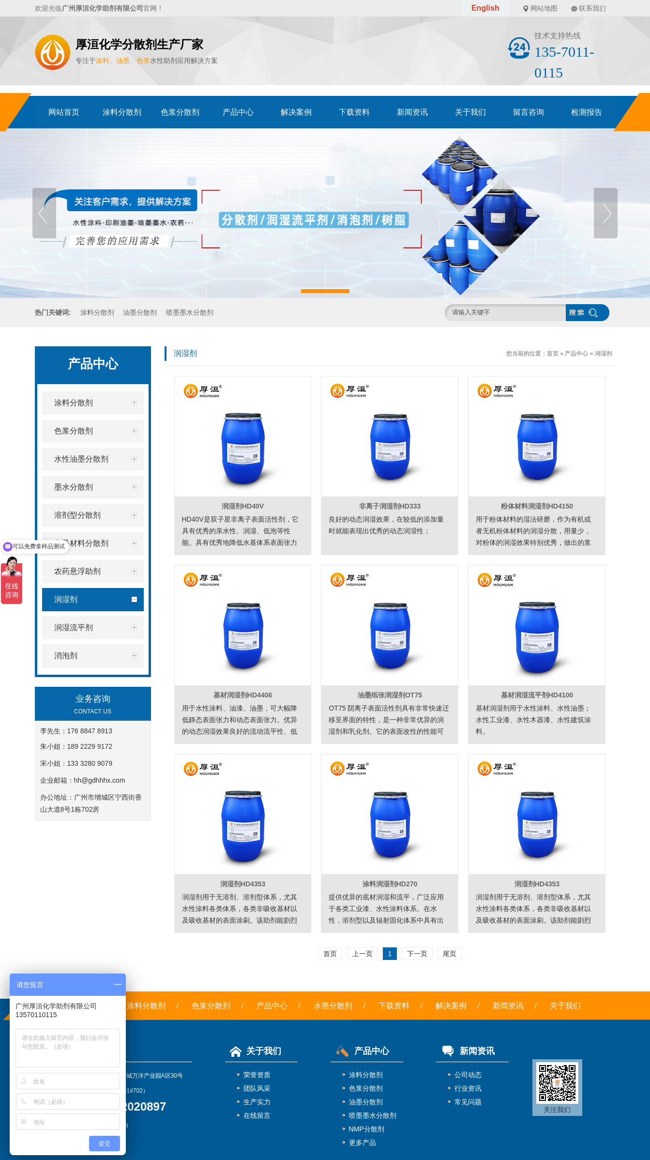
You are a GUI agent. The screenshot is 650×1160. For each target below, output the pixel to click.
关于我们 (470, 112)
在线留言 (257, 1115)
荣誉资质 (257, 1075)
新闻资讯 (412, 112)
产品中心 (238, 112)
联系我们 (592, 8)
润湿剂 (603, 353)
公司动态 (468, 1075)
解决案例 (296, 112)
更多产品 (362, 1142)
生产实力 (257, 1102)
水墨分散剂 (333, 1006)
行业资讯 (468, 1088)
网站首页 (63, 112)
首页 (553, 353)
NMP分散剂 (366, 1129)
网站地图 (544, 8)
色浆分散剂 (180, 112)
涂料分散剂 (122, 112)
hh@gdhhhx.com (99, 780)
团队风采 (257, 1088)
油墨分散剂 (140, 312)
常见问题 (468, 1102)
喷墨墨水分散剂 (189, 312)
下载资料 (354, 112)
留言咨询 (528, 112)
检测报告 (586, 112)
